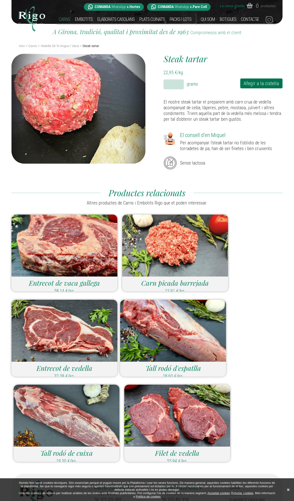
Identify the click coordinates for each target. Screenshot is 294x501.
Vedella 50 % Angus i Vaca (60, 46)
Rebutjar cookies (242, 493)
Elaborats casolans (116, 19)
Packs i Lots (180, 19)
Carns (64, 19)
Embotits (84, 19)
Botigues (228, 19)
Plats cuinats (152, 19)
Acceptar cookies (218, 493)
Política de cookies (148, 496)
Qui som (208, 19)
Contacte (250, 19)
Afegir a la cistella (259, 84)
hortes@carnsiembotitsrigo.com (119, 449)
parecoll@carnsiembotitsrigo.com (188, 449)
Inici (22, 46)
